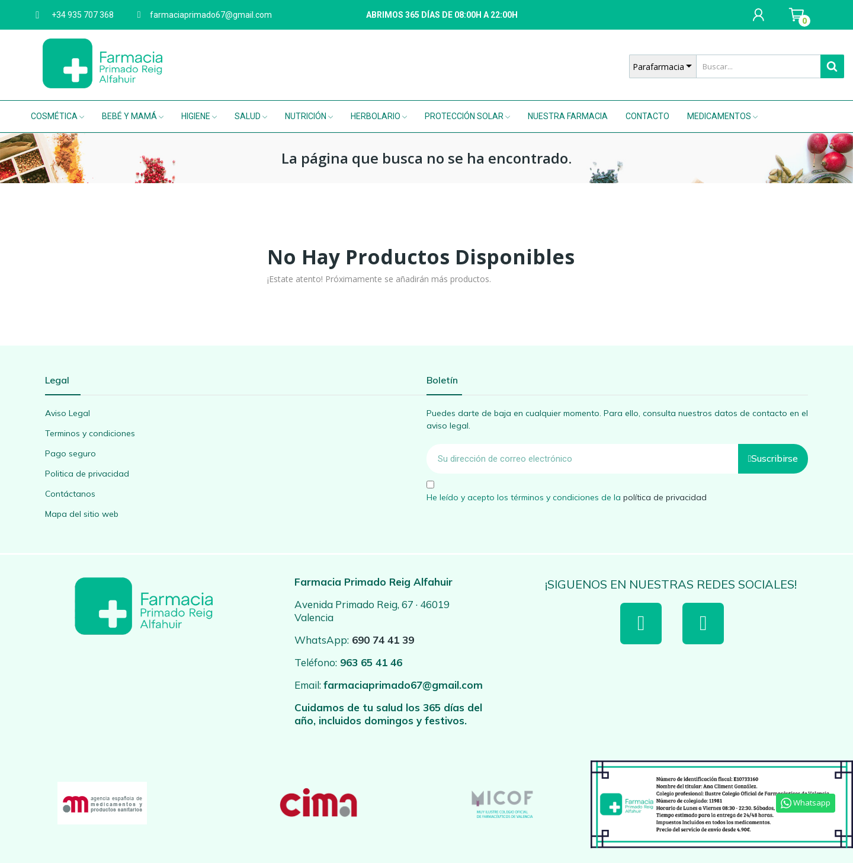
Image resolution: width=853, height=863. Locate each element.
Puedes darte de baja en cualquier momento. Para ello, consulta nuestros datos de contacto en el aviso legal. (617, 419)
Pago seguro (70, 453)
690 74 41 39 (383, 640)
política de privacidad (665, 496)
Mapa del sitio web (81, 514)
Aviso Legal (67, 413)
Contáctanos (70, 493)
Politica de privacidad (87, 473)
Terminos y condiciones (90, 433)
